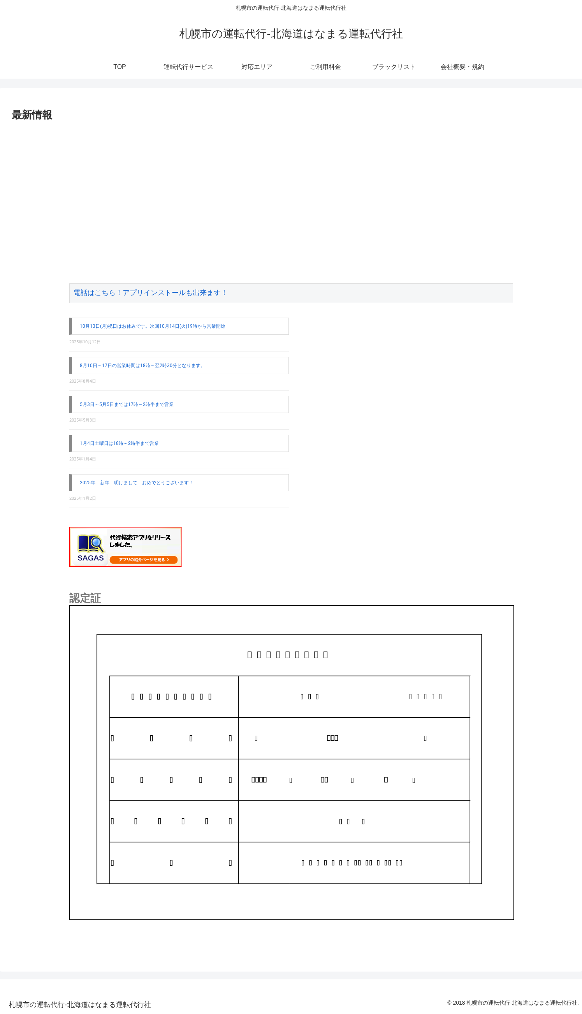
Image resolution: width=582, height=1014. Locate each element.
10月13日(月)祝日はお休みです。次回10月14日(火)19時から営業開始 (152, 326)
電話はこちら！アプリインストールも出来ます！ (151, 293)
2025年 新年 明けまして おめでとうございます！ (136, 482)
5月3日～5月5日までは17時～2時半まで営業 (127, 404)
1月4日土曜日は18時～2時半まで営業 (119, 443)
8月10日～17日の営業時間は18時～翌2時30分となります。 (142, 365)
